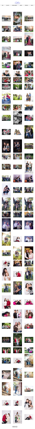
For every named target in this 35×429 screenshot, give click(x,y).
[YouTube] (16, 426)
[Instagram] (13, 426)
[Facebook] (15, 426)
